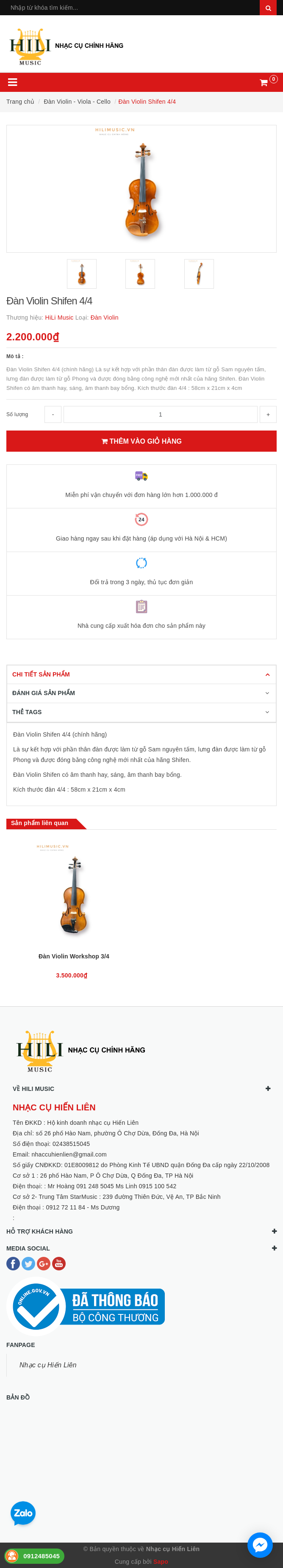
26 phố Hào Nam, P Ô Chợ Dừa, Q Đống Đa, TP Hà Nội (117, 1175)
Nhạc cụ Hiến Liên (48, 1365)
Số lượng (17, 414)
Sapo (160, 1561)
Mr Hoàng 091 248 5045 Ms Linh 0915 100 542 (112, 1186)
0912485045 (41, 1556)
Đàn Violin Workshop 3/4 (74, 956)
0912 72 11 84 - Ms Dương (82, 1207)
